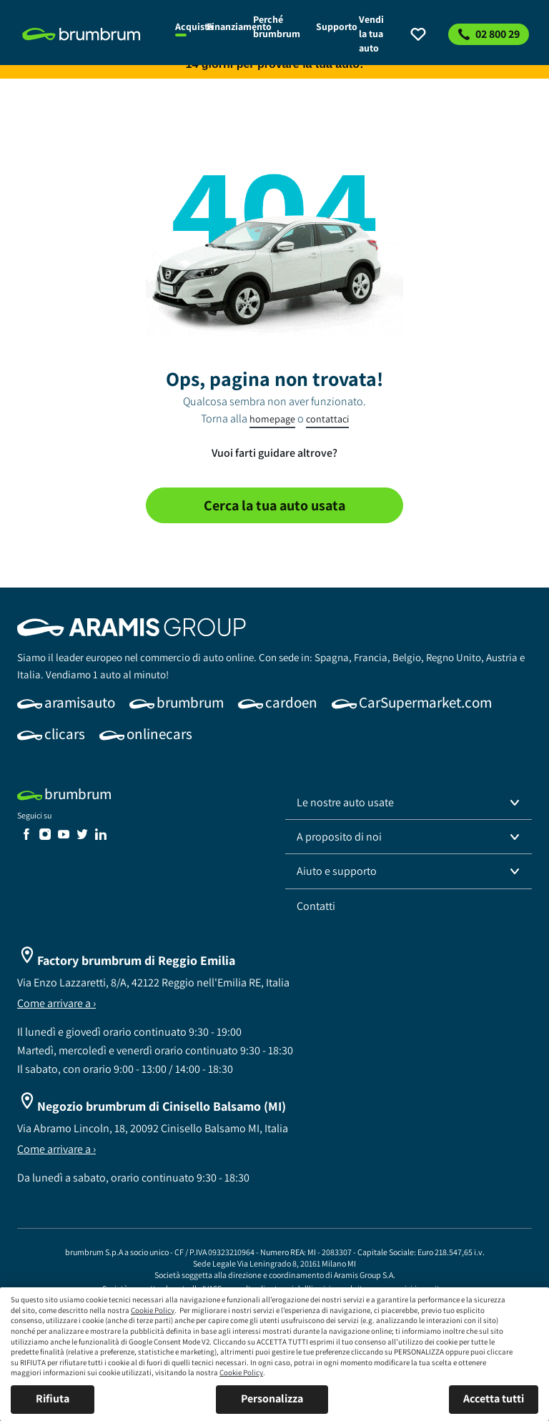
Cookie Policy (152, 1310)
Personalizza (272, 1398)
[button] (408, 802)
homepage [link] (272, 418)
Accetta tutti (493, 1398)
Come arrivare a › (56, 1003)
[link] (90, 34)
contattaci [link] (327, 418)
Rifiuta (52, 1398)
